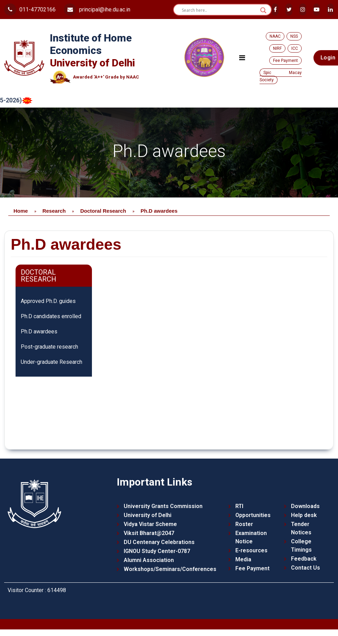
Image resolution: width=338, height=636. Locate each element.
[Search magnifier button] (263, 10)
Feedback (304, 558)
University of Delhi (147, 515)
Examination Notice (251, 537)
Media (243, 559)
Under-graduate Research (51, 362)
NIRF (277, 48)
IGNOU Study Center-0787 (157, 551)
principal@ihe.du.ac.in (97, 9)
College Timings (301, 545)
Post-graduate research (49, 346)
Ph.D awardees (39, 331)
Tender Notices (301, 528)
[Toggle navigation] (242, 57)
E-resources (251, 550)
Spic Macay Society (281, 76)
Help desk (304, 515)
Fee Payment (285, 60)
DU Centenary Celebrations (159, 542)
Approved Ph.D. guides (48, 301)
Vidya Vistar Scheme (150, 524)
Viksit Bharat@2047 (149, 533)
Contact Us (305, 567)
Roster (244, 524)
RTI (239, 506)
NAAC (275, 36)
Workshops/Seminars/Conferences (170, 569)
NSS (294, 36)
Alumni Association (149, 560)
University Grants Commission (163, 506)
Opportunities (253, 515)
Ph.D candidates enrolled (51, 316)
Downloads (305, 506)
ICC (294, 48)
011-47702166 (30, 9)
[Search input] (219, 10)
